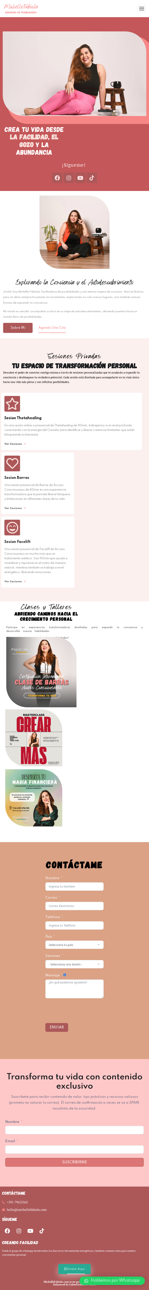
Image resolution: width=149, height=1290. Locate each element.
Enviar (57, 1027)
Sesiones (53, 956)
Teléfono (53, 917)
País (48, 936)
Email (10, 1141)
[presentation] (77, 1011)
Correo (51, 898)
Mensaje (52, 975)
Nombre (52, 878)
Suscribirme (74, 1162)
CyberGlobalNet (78, 1284)
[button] (112, 1281)
